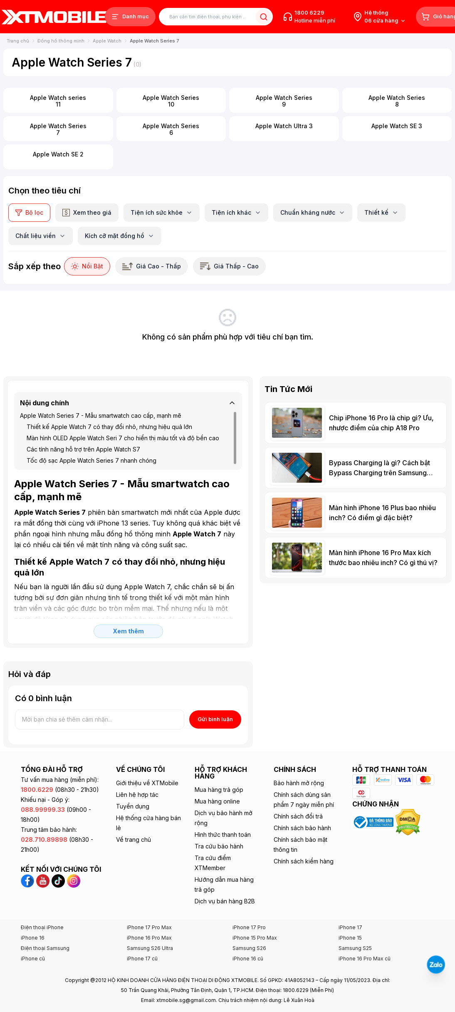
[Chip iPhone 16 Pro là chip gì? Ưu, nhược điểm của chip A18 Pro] (356, 423)
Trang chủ (18, 41)
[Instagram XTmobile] (73, 880)
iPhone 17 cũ (142, 958)
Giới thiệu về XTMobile (147, 782)
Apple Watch (107, 41)
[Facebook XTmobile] (28, 880)
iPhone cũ (33, 958)
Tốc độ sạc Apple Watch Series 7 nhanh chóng (91, 460)
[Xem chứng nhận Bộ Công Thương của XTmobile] (373, 821)
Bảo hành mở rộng (299, 782)
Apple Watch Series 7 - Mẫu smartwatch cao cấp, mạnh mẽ (100, 415)
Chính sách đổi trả (298, 816)
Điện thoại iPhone (42, 927)
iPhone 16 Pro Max (149, 938)
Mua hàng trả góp (219, 789)
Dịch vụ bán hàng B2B (225, 901)
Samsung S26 (249, 948)
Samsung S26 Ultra (150, 948)
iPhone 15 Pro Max (254, 938)
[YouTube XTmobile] (44, 880)
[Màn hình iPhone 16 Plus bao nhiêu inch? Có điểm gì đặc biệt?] (356, 512)
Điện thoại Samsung (45, 948)
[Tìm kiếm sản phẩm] (216, 17)
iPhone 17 (350, 927)
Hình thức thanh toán (223, 834)
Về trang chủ (133, 839)
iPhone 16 (33, 938)
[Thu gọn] (232, 403)
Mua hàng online (217, 801)
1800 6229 (309, 12)
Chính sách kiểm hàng (304, 861)
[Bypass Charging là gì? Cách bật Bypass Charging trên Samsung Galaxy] (356, 468)
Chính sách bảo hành (302, 827)
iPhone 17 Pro (249, 927)
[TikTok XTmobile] (59, 880)
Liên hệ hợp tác (137, 794)
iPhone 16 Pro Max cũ (365, 958)
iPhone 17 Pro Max (149, 927)
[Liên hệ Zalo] (436, 964)
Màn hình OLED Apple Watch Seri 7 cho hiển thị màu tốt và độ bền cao (123, 438)
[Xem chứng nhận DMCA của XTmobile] (409, 821)
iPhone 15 (350, 938)
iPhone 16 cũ (247, 958)
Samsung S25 (355, 948)
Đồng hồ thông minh (60, 41)
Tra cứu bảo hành (219, 846)
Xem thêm (128, 631)
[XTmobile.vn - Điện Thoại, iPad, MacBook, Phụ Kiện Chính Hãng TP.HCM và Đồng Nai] (54, 16)
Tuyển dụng (132, 806)
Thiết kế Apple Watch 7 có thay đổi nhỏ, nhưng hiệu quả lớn (109, 426)
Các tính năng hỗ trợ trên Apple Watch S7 (83, 449)
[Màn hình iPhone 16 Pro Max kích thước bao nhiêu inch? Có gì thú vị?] (356, 557)
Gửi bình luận (215, 719)
